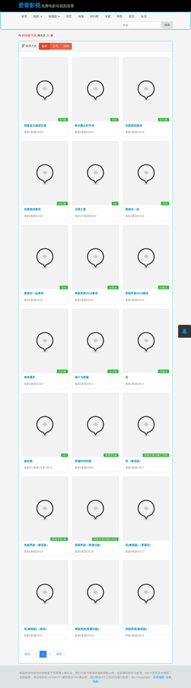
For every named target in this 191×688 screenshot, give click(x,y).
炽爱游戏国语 (133, 125)
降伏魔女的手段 (84, 125)
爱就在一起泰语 (34, 293)
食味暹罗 (29, 377)
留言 (132, 16)
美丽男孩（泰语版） (36, 545)
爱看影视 (29, 5)
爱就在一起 (132, 209)
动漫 (81, 16)
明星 (120, 16)
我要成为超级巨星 (35, 125)
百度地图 (158, 677)
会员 (144, 16)
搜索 (167, 25)
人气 (55, 46)
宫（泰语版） (133, 461)
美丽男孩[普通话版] (87, 629)
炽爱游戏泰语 (32, 209)
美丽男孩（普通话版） (89, 545)
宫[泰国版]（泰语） (36, 629)
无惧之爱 (80, 209)
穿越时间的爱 (83, 461)
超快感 (28, 461)
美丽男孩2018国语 (136, 293)
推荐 (66, 46)
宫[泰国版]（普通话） (138, 545)
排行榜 (94, 16)
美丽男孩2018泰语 (86, 293)
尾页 (59, 654)
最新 (44, 46)
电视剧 (54, 16)
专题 (108, 16)
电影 (37, 16)
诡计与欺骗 (82, 377)
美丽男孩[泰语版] (136, 629)
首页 (24, 16)
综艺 (69, 16)
